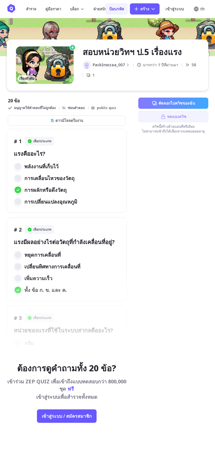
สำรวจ (31, 8)
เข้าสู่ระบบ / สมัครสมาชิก (67, 416)
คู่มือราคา (53, 8)
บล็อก (77, 8)
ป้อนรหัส (116, 8)
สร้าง (145, 9)
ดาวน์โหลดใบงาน (66, 120)
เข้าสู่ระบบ (174, 8)
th (199, 9)
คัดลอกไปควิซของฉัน (173, 103)
